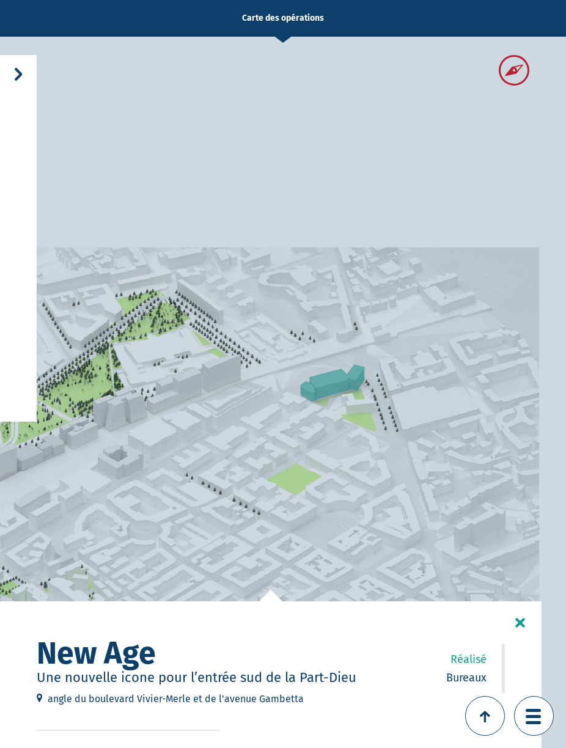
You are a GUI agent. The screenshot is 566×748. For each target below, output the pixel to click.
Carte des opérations (283, 18)
